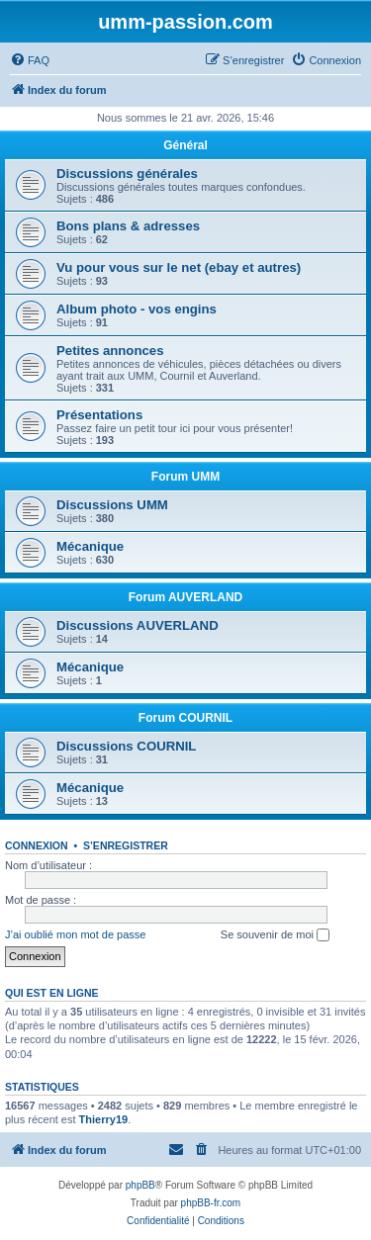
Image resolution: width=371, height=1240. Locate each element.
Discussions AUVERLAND (137, 625)
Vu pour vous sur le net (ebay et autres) (178, 267)
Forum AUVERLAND (186, 597)
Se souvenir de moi (275, 935)
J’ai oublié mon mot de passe (75, 934)
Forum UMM (185, 477)
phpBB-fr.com (211, 1202)
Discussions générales (127, 173)
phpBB (140, 1185)
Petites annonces (109, 350)
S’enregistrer (125, 845)
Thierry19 (104, 1119)
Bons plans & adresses (128, 226)
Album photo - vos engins (136, 309)
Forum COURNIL (185, 718)
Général (185, 145)
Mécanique (90, 546)
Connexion (36, 845)
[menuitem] (29, 60)
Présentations (99, 414)
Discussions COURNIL (126, 746)
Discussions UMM (112, 504)
